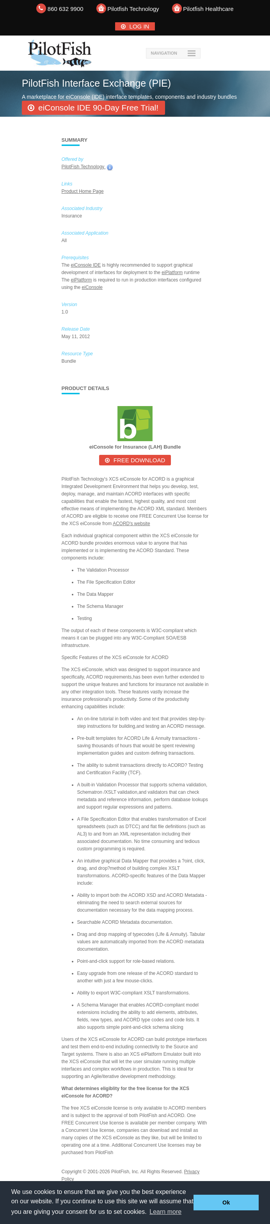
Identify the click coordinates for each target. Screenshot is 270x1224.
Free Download (139, 460)
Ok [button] (226, 1202)
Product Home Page (83, 191)
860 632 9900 (65, 8)
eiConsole (92, 287)
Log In (139, 26)
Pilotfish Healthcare (208, 8)
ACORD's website (131, 523)
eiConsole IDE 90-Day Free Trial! (98, 107)
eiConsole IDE (86, 265)
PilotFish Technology (84, 166)
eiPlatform (172, 272)
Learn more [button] (165, 1211)
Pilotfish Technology (133, 8)
